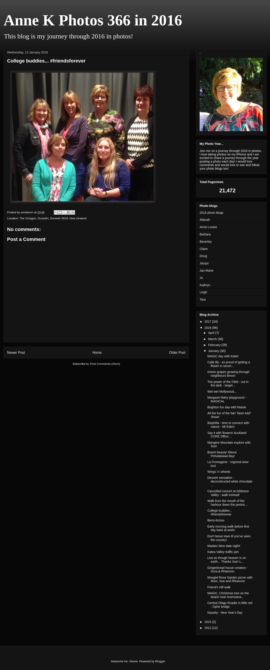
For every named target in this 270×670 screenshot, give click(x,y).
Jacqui (204, 263)
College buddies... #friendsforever (219, 512)
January (214, 351)
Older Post (177, 352)
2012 (208, 628)
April (211, 333)
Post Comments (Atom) (105, 363)
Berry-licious (215, 520)
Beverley (206, 241)
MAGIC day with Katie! (223, 356)
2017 (208, 321)
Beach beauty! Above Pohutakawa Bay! (222, 454)
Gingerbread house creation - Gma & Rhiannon (227, 569)
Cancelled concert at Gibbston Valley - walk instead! (228, 493)
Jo (201, 278)
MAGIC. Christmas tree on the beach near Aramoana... (228, 595)
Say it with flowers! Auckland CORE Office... (227, 434)
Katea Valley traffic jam (223, 552)
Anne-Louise (208, 227)
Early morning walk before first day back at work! (228, 528)
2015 (208, 622)
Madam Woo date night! (223, 546)
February (214, 345)
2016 (208, 327)
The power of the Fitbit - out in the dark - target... (228, 383)
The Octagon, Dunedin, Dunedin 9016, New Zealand (53, 218)
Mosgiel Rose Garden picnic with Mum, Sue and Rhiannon (230, 579)
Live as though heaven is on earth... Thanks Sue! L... (226, 559)
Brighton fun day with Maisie (226, 407)
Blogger (160, 661)
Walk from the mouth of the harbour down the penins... (227, 502)
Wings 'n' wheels (218, 471)
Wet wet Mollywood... (222, 391)
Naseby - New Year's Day (224, 612)
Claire (204, 249)
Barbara (205, 234)
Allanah (205, 219)
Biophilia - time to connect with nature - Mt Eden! (228, 424)
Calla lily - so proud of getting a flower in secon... (228, 364)
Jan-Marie (206, 270)
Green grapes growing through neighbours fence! (228, 373)
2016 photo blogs (211, 212)
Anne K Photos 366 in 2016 (93, 20)
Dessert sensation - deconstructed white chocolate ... (229, 481)
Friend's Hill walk (219, 587)
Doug (203, 256)
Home (97, 352)
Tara (203, 299)
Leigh (203, 292)
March (213, 339)
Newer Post (16, 352)
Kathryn (205, 285)
